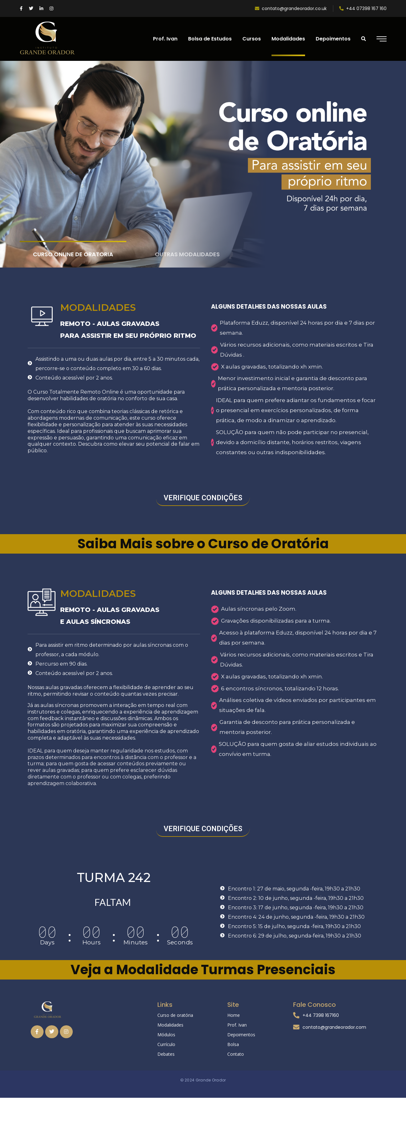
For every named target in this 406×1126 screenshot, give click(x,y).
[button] (203, 498)
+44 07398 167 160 (363, 8)
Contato (235, 1054)
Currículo (166, 1044)
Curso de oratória (175, 1015)
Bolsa (233, 1044)
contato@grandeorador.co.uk (291, 8)
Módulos (166, 1035)
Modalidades (170, 1025)
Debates (166, 1054)
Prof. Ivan (237, 1025)
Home (233, 1015)
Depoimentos (241, 1035)
